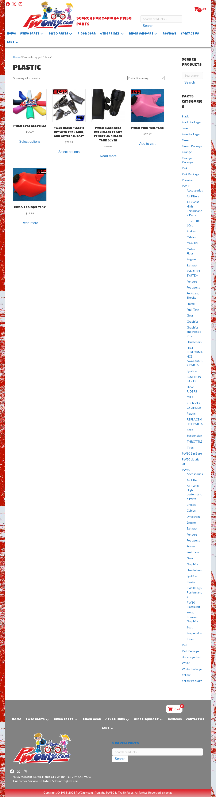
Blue (185, 128)
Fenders (192, 281)
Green (186, 140)
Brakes (191, 231)
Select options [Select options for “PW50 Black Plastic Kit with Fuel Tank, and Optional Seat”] (69, 152)
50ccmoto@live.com (65, 781)
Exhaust (192, 265)
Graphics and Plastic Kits (194, 332)
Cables (191, 237)
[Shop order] (146, 78)
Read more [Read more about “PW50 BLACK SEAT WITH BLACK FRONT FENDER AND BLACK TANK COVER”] (108, 156)
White (186, 663)
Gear (190, 315)
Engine (191, 259)
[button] (8, 4)
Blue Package (191, 134)
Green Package (192, 146)
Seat (190, 429)
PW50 (186, 186)
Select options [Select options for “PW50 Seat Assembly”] (29, 141)
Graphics (192, 321)
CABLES (192, 243)
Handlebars (194, 342)
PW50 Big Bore (192, 453)
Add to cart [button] (147, 143)
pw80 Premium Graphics (192, 617)
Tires (190, 447)
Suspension (194, 435)
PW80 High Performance (194, 592)
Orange (187, 152)
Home (16, 57)
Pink (185, 168)
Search (148, 26)
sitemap (167, 792)
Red (184, 645)
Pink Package (190, 174)
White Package (192, 669)
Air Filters (193, 196)
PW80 (186, 469)
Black (185, 116)
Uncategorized (191, 657)
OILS (190, 397)
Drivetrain (193, 516)
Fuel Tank (193, 309)
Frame (191, 303)
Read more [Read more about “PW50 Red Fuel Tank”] (30, 223)
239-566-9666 (78, 776)
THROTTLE (194, 441)
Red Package (190, 651)
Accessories (195, 190)
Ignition (192, 371)
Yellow (186, 675)
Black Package (191, 122)
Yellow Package (192, 681)
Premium (187, 180)
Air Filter (192, 480)
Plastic (191, 413)
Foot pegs (193, 287)
